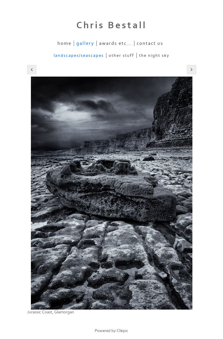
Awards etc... (115, 43)
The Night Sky (154, 55)
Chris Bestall (111, 25)
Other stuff (121, 55)
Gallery (85, 43)
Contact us (150, 43)
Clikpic (122, 330)
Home (64, 43)
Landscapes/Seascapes (79, 55)
